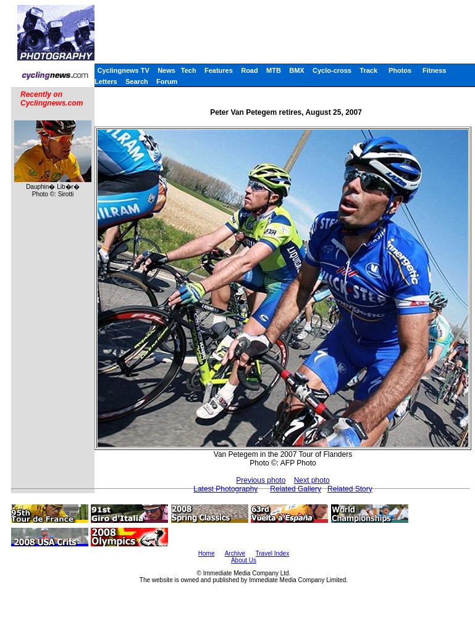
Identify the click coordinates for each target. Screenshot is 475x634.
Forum (166, 81)
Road (249, 70)
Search (136, 81)
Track (368, 70)
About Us (243, 560)
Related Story (349, 489)
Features (218, 70)
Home (206, 553)
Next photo (312, 480)
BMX (296, 70)
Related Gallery (295, 489)
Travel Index (273, 553)
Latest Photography (225, 489)
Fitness (434, 70)
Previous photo (260, 480)
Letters (106, 81)
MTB (273, 70)
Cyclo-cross (332, 70)
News (166, 70)
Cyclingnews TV (123, 70)
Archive (235, 553)
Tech (188, 70)
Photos (400, 70)
